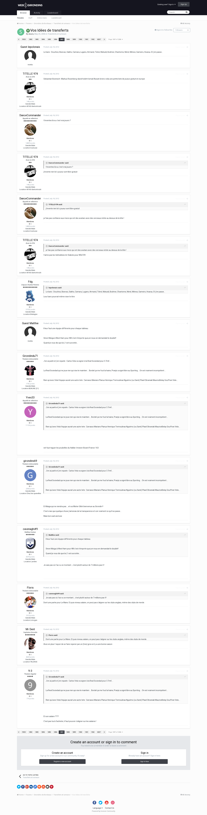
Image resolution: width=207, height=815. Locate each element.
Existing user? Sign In (167, 4)
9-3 (30, 670)
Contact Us (109, 808)
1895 (49, 39)
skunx (31, 34)
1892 (30, 39)
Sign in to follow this (164, 30)
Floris (30, 587)
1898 (67, 39)
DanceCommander (30, 115)
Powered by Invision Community (103, 811)
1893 (36, 39)
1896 (55, 39)
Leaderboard (56, 18)
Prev (24, 39)
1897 (61, 39)
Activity (37, 13)
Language (98, 808)
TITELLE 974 (30, 73)
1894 (43, 39)
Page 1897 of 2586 (116, 39)
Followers (179, 30)
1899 (74, 39)
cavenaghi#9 (30, 529)
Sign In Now (144, 761)
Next (99, 39)
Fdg (30, 281)
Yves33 (30, 397)
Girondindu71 (30, 355)
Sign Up (184, 4)
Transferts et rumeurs (57, 34)
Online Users (42, 18)
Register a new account (62, 761)
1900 (80, 39)
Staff (30, 18)
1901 (86, 39)
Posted (51, 47)
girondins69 (30, 460)
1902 (92, 39)
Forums (20, 18)
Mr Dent (30, 629)
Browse (23, 13)
